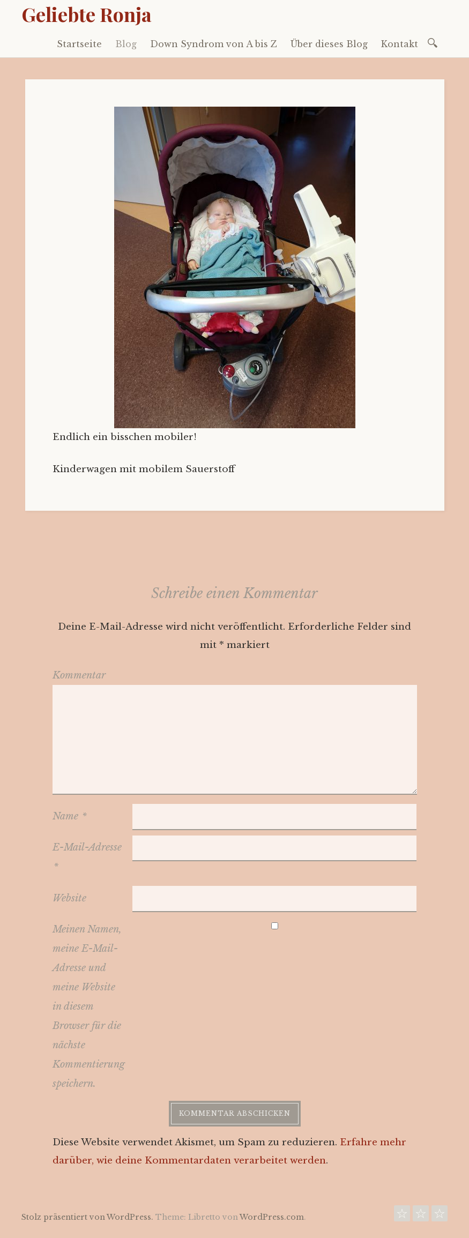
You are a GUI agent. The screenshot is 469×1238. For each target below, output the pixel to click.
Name (70, 816)
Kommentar (79, 675)
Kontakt (399, 44)
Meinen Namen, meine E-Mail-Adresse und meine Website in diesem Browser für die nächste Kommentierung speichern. (89, 1006)
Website (69, 898)
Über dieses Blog (329, 44)
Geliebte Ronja (86, 14)
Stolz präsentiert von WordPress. (87, 1217)
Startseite (79, 44)
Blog (126, 44)
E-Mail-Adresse (87, 856)
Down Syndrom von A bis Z (213, 44)
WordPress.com (272, 1217)
